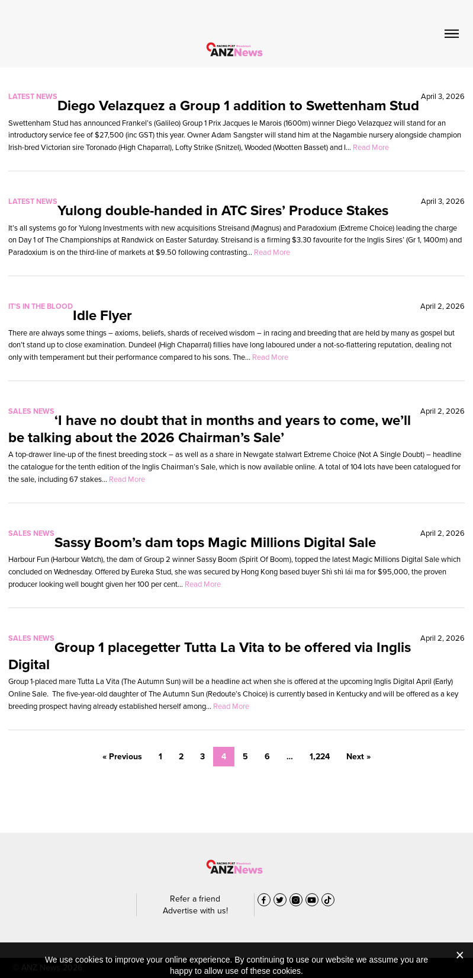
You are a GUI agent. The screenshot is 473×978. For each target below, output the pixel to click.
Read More (371, 147)
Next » (358, 756)
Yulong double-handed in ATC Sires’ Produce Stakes (222, 210)
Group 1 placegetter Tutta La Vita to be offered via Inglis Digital (209, 656)
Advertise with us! (195, 911)
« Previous (122, 756)
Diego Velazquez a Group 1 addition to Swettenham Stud (238, 105)
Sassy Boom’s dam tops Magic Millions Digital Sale (215, 542)
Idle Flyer (102, 315)
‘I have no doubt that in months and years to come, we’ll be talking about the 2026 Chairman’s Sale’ (209, 429)
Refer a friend (195, 899)
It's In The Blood (40, 306)
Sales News (31, 411)
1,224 (320, 756)
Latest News (32, 96)
